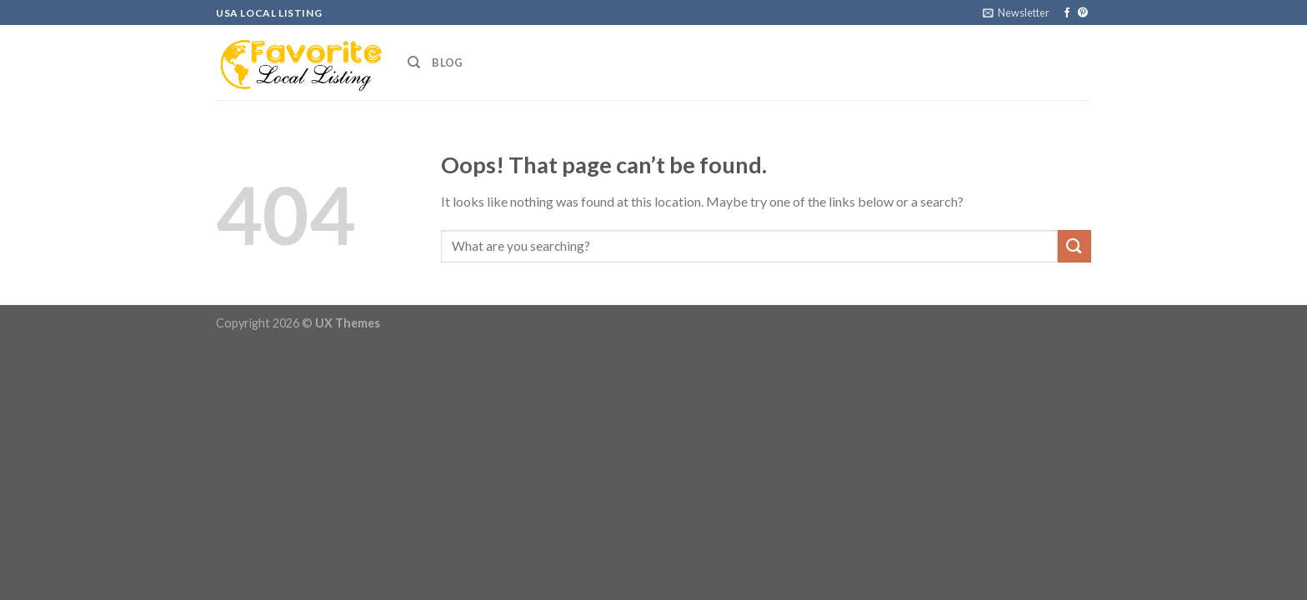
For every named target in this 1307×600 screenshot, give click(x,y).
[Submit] (1074, 246)
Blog (447, 62)
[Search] (414, 62)
